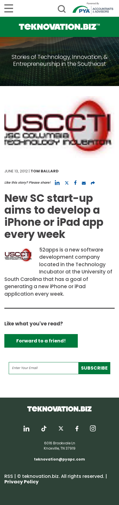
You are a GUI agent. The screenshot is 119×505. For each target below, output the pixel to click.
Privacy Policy (21, 481)
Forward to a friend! (41, 341)
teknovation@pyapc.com (59, 459)
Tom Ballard (44, 171)
